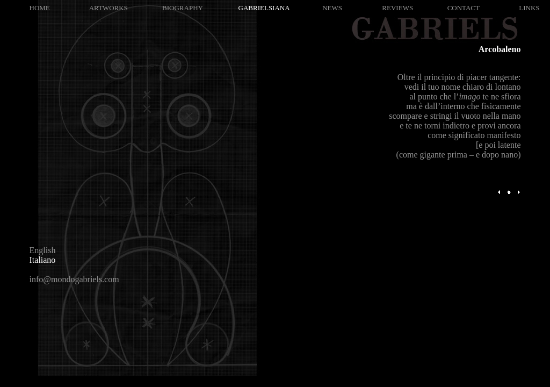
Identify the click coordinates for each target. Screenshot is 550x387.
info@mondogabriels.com (74, 279)
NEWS (332, 8)
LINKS (529, 8)
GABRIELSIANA (264, 8)
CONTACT (463, 8)
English (43, 250)
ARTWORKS (108, 8)
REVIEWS (397, 8)
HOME (40, 8)
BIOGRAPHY (182, 8)
